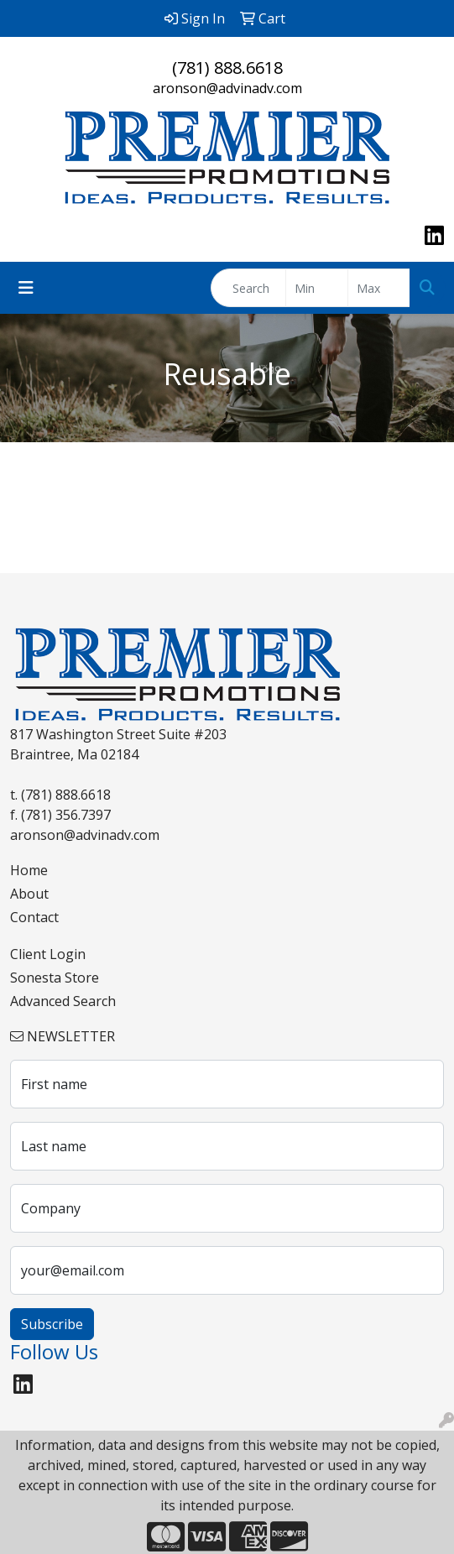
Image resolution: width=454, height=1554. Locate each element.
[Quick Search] (248, 288)
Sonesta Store (54, 977)
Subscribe (52, 1324)
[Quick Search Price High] (378, 288)
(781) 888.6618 (227, 67)
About (29, 893)
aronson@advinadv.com (227, 88)
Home (29, 870)
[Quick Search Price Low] (316, 288)
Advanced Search (63, 1001)
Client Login (48, 954)
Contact (34, 917)
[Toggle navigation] (26, 288)
